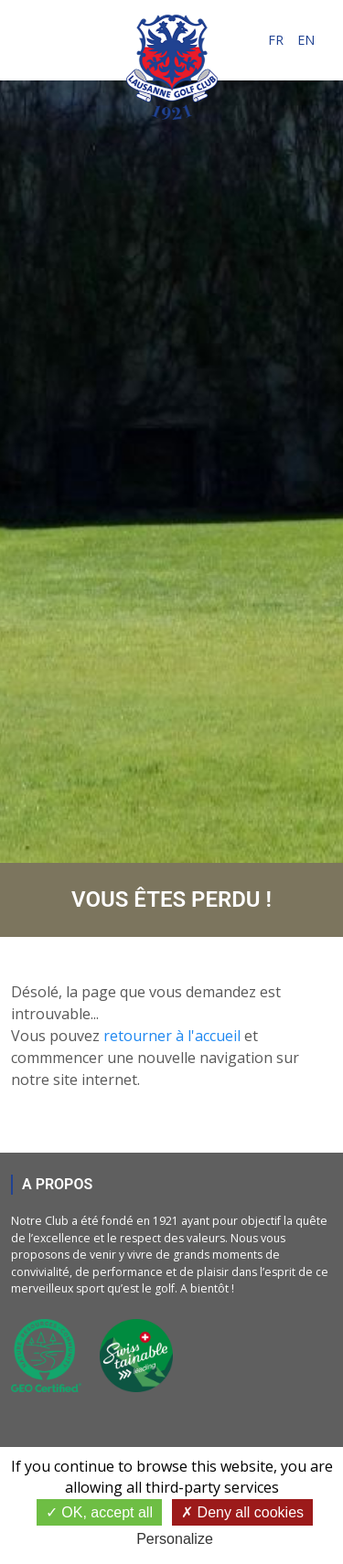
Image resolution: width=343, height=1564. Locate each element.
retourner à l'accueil (172, 1036)
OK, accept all (99, 1512)
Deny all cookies (242, 1512)
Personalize (174, 1539)
